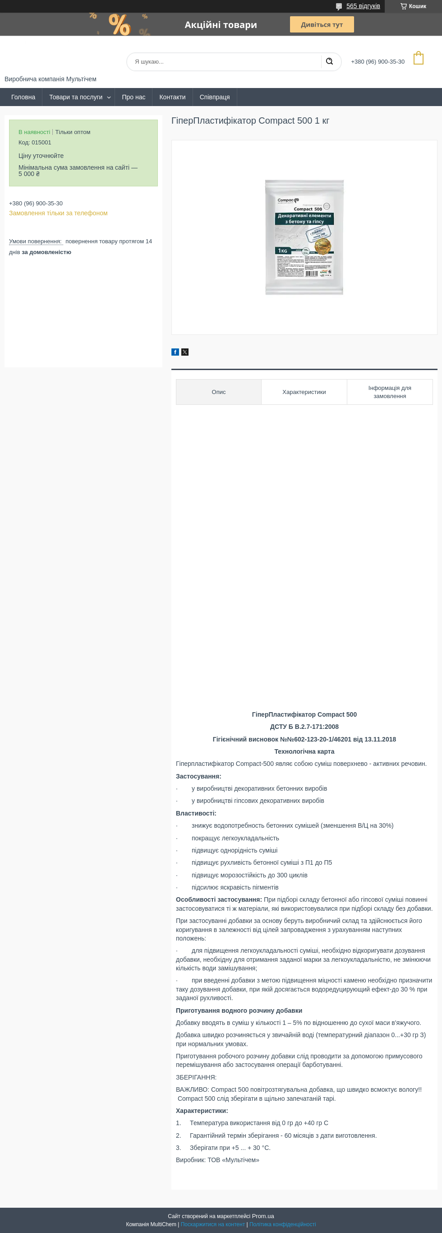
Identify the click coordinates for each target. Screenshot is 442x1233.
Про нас (133, 97)
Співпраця (215, 97)
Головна (23, 97)
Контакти (172, 97)
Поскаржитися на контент (213, 1224)
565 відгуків (363, 5)
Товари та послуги (75, 97)
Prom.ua (263, 1216)
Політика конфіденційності (282, 1224)
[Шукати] (329, 62)
